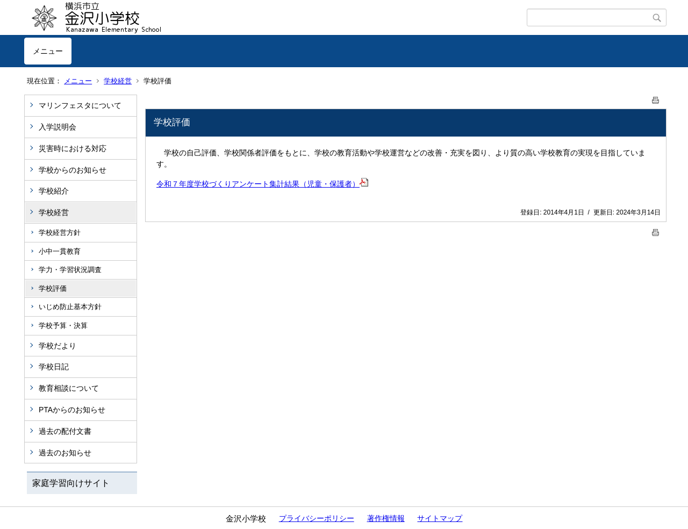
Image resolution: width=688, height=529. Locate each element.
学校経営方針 (60, 232)
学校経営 (118, 81)
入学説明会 (57, 127)
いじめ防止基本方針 (70, 307)
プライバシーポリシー (316, 518)
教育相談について (69, 388)
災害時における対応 (72, 148)
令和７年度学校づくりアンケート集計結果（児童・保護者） (258, 184)
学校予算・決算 (63, 325)
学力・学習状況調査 (70, 270)
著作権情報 (386, 518)
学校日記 (54, 366)
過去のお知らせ (65, 452)
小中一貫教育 (60, 251)
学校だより (57, 345)
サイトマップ (439, 518)
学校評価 (53, 288)
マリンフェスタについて (80, 105)
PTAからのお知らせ (72, 409)
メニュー (48, 51)
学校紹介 (54, 191)
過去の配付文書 (65, 431)
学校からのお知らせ (72, 170)
